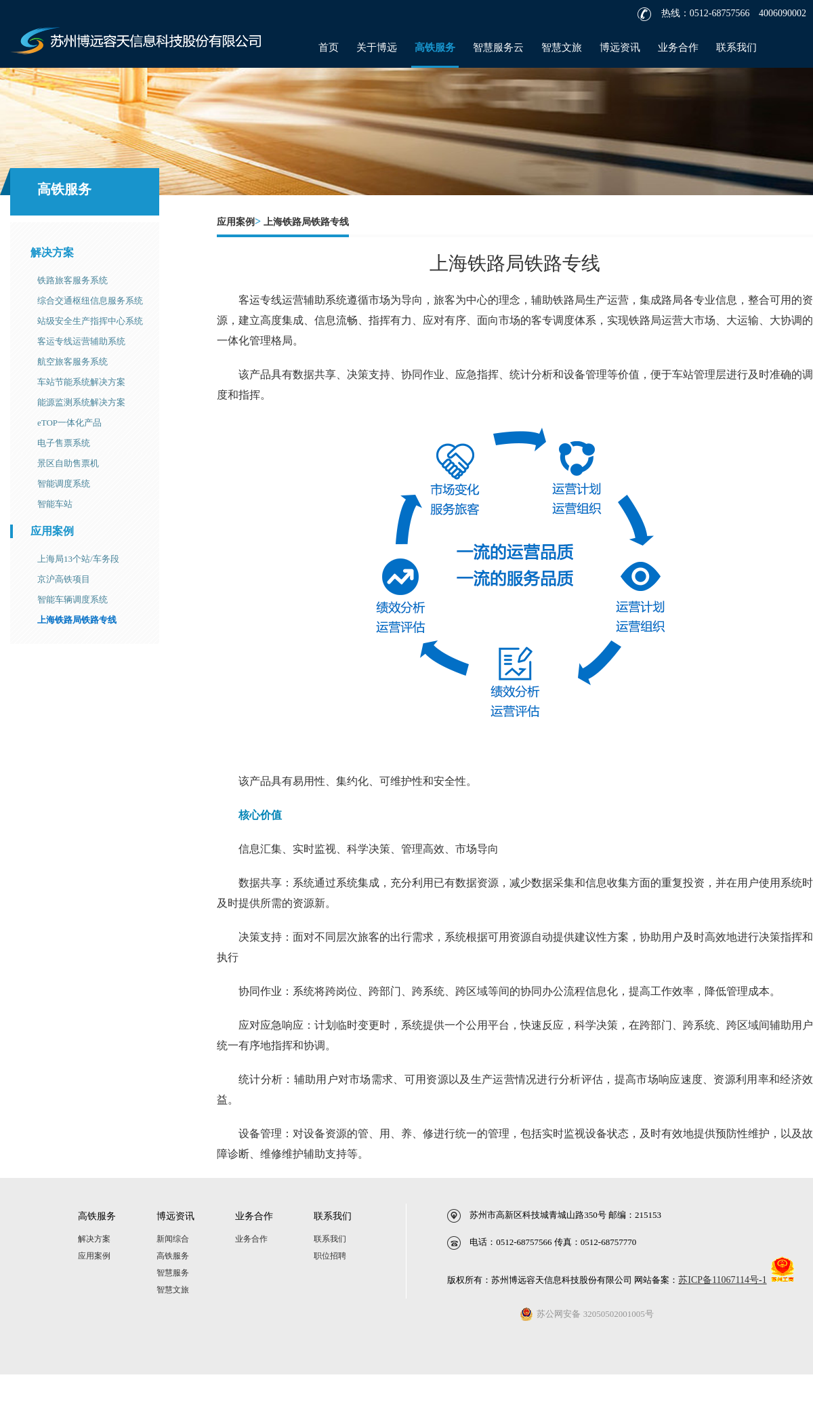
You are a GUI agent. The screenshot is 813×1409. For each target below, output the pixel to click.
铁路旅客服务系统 (72, 280)
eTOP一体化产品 (69, 422)
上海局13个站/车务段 (78, 559)
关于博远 (376, 47)
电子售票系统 (63, 443)
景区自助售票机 (68, 463)
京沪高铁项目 (63, 579)
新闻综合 (173, 1239)
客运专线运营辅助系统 (81, 341)
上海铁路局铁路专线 (77, 620)
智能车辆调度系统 (72, 599)
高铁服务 (435, 47)
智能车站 (54, 504)
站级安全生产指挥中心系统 (90, 321)
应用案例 (52, 531)
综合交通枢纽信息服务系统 (90, 300)
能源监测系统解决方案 (81, 402)
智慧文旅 (561, 47)
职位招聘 (330, 1256)
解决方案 (52, 252)
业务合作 (678, 47)
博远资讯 (620, 47)
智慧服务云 (498, 47)
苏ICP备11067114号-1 (722, 1280)
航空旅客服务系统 (72, 361)
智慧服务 (173, 1273)
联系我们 (736, 47)
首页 (328, 47)
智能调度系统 (63, 483)
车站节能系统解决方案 (81, 382)
